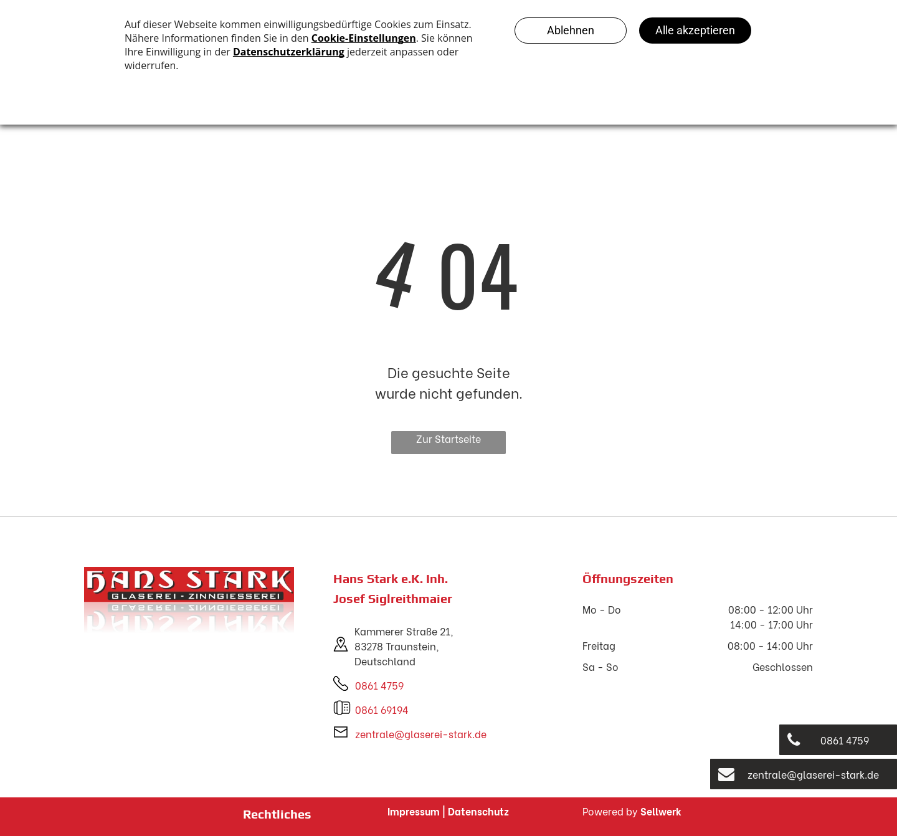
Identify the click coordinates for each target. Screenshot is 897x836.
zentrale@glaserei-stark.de (420, 733)
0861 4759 (379, 685)
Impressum (413, 811)
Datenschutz (478, 811)
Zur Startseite (448, 438)
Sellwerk (660, 811)
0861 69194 (382, 709)
